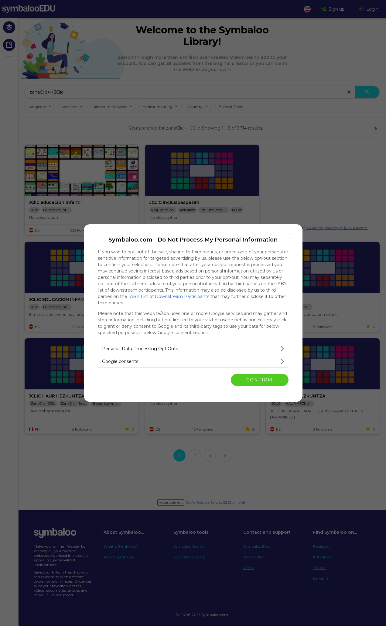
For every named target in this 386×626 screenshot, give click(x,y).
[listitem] (193, 348)
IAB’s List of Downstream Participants (168, 296)
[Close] (290, 236)
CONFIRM (259, 380)
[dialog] (193, 313)
